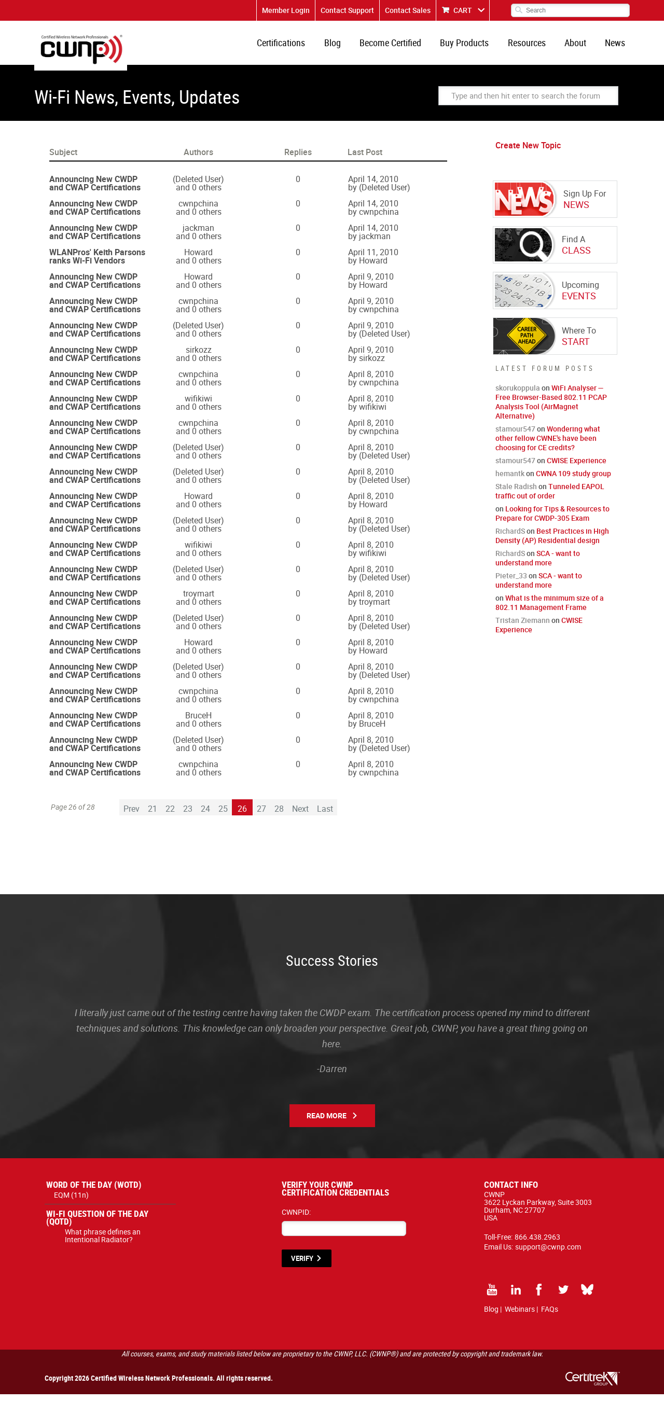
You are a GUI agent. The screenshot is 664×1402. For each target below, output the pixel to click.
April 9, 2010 (371, 284)
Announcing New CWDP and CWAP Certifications (95, 191)
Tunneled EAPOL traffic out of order (549, 498)
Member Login (286, 10)
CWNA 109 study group (573, 481)
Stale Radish (516, 494)
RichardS (510, 539)
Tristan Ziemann (522, 628)
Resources (533, 46)
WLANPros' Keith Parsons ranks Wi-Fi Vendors (97, 264)
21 (152, 816)
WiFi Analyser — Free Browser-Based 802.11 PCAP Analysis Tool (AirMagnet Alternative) (551, 409)
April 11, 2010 (373, 260)
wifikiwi (198, 406)
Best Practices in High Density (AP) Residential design (552, 543)
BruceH (198, 723)
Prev (131, 816)
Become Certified (403, 46)
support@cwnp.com (548, 1254)
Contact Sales (408, 10)
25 (223, 816)
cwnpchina (198, 211)
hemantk (509, 481)
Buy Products (474, 46)
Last (325, 816)
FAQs (549, 1317)
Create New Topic (528, 153)
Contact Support (347, 10)
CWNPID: (296, 1220)
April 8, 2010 (371, 381)
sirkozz (199, 357)
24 (205, 816)
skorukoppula (517, 395)
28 (279, 816)
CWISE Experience (576, 468)
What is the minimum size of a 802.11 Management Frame (549, 610)
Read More (327, 1123)
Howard (198, 260)
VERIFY (302, 1266)
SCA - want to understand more (537, 565)
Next (300, 816)
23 (187, 816)
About (579, 46)
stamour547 (515, 436)
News (616, 46)
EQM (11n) (71, 1202)
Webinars (520, 1317)
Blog (347, 46)
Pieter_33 (511, 583)
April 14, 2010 (373, 186)
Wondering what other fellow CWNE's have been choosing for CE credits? (547, 446)
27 (261, 816)
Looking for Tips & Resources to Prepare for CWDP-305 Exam (552, 521)
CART (462, 10)
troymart (198, 601)
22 (170, 816)
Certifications (299, 46)
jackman (198, 235)
